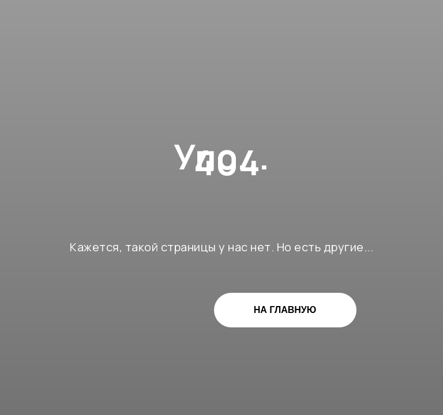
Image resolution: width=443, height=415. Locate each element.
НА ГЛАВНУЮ (285, 310)
